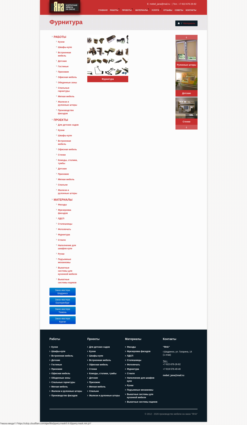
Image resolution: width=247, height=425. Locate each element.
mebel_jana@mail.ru (160, 4)
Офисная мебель (67, 77)
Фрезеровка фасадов (64, 211)
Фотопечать (64, 229)
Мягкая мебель (66, 96)
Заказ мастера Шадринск (62, 292)
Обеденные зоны (67, 82)
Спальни (63, 184)
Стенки (62, 154)
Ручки (61, 254)
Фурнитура (66, 22)
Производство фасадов (66, 112)
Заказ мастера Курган (62, 320)
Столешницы (65, 224)
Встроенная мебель (64, 54)
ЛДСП (61, 218)
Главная (102, 10)
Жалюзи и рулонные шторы (67, 103)
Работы (115, 10)
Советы (179, 10)
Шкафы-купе (65, 47)
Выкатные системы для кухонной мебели (67, 270)
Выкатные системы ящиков (67, 281)
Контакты (191, 10)
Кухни (61, 42)
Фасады (62, 204)
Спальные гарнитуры (64, 89)
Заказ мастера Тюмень (62, 310)
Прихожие (63, 72)
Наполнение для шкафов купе (67, 247)
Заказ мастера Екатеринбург (62, 301)
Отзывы (167, 10)
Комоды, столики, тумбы (68, 162)
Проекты (127, 10)
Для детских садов (68, 125)
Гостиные (63, 66)
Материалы (142, 10)
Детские (62, 61)
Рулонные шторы (186, 65)
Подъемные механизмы (64, 261)
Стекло (62, 240)
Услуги (156, 10)
